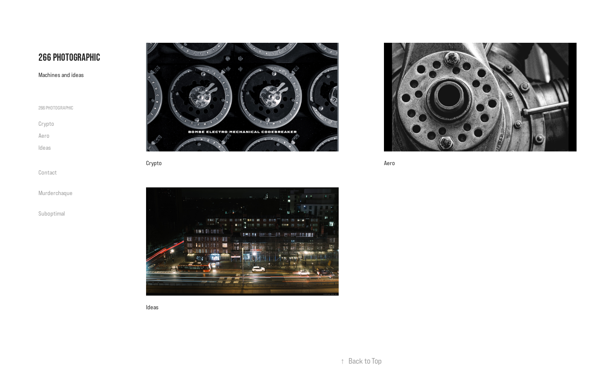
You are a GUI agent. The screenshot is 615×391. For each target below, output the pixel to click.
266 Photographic (69, 57)
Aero (44, 135)
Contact (47, 172)
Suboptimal (51, 213)
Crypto (46, 123)
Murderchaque (55, 193)
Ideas (44, 147)
